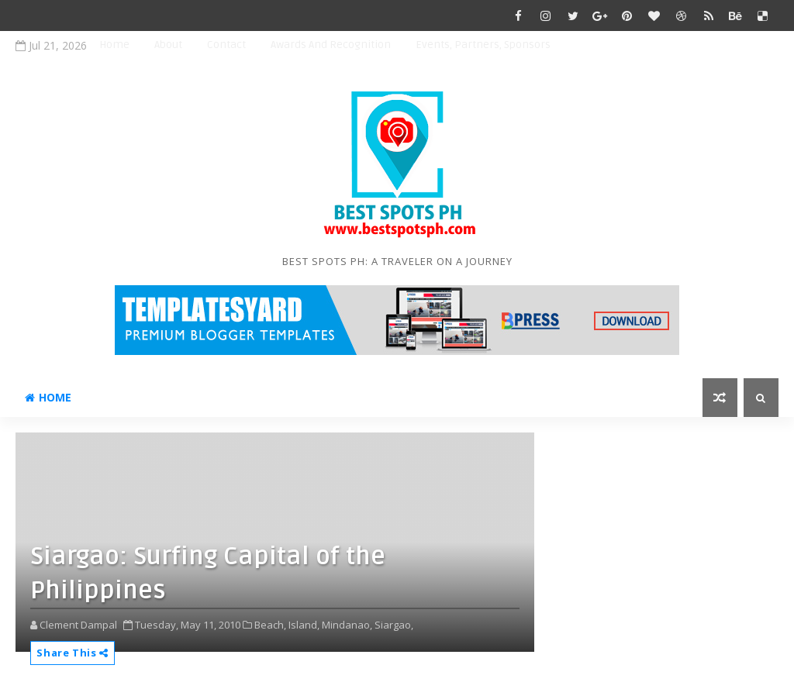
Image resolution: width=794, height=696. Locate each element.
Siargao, (394, 625)
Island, (303, 625)
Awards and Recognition (331, 44)
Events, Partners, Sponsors (483, 44)
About (168, 44)
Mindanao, (347, 625)
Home (114, 44)
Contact (226, 44)
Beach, (270, 625)
